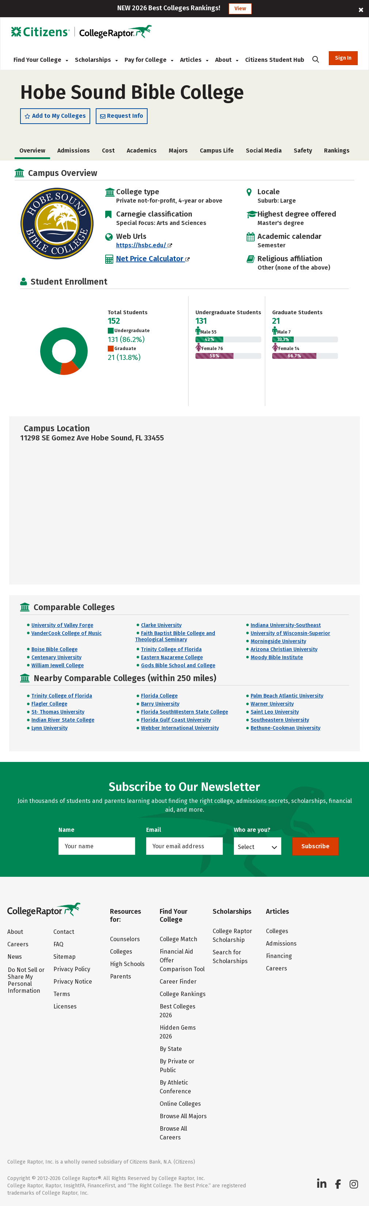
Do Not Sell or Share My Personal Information (26, 980)
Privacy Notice (72, 981)
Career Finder (178, 981)
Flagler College (49, 704)
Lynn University (49, 728)
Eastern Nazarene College (172, 657)
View (240, 8)
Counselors (125, 939)
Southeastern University (280, 720)
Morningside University (278, 641)
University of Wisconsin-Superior (290, 633)
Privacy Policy (71, 969)
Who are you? (252, 829)
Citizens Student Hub (274, 59)
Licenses (65, 1006)
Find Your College (41, 59)
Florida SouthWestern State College (184, 712)
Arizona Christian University (284, 649)
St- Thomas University (57, 712)
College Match (178, 939)
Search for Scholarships (230, 957)
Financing (279, 956)
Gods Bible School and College (178, 665)
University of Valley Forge (62, 625)
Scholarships (96, 59)
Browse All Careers (173, 1133)
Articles (194, 59)
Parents (120, 976)
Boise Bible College (54, 649)
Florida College (159, 696)
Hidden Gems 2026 (178, 1032)
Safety (303, 150)
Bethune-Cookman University (285, 728)
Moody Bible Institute (277, 657)
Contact (63, 931)
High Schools (127, 964)
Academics (142, 150)
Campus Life (217, 150)
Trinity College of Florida (171, 649)
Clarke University (161, 625)
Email (153, 829)
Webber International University (180, 728)
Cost (108, 150)
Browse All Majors (183, 1116)
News (14, 956)
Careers (17, 944)
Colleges (121, 951)
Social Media (264, 150)
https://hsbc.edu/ (144, 245)
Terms (61, 994)
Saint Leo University (275, 712)
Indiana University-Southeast (286, 625)
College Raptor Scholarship (232, 935)
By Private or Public (177, 1066)
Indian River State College (62, 720)
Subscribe (315, 846)
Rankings (337, 150)
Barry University (160, 704)
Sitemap (64, 956)
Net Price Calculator (153, 258)
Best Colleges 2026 (177, 1011)
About (226, 59)
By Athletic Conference (175, 1087)
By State (171, 1048)
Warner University (272, 704)
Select (246, 847)
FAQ (58, 944)
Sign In (343, 58)
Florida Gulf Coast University (176, 720)
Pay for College (149, 59)
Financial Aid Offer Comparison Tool (182, 960)
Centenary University (56, 657)
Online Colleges (180, 1103)
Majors (178, 150)
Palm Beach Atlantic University (287, 696)
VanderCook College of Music (66, 633)
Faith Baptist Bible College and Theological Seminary (175, 636)
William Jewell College (57, 665)
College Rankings (183, 994)
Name (66, 829)
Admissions (73, 150)
